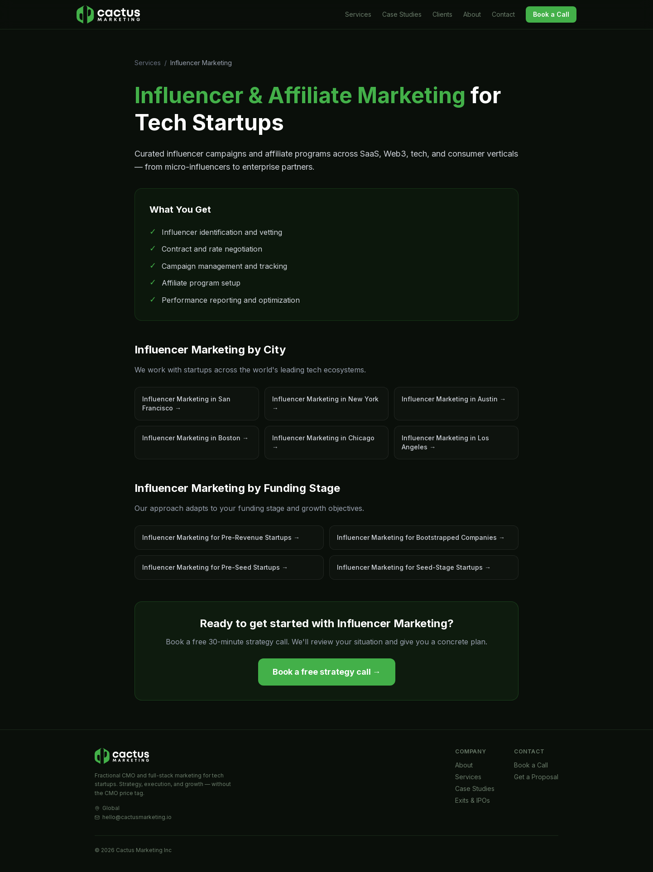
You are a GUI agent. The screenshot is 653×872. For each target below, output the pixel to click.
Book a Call (551, 14)
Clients (442, 14)
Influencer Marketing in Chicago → (323, 442)
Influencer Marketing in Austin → (454, 399)
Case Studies (402, 14)
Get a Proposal (536, 777)
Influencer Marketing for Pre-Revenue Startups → (221, 537)
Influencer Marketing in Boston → (195, 438)
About (472, 14)
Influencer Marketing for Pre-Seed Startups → (215, 567)
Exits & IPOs (472, 800)
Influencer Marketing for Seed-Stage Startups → (414, 567)
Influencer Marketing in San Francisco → (186, 403)
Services (358, 14)
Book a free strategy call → (327, 672)
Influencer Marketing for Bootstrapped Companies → (421, 537)
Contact (503, 14)
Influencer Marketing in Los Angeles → (445, 442)
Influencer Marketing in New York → (325, 403)
